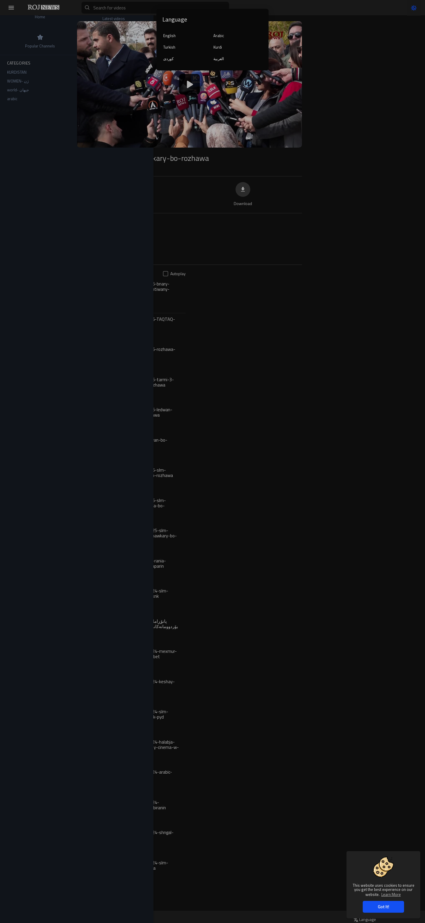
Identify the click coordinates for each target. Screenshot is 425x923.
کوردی (168, 58)
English (169, 35)
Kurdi (217, 47)
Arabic (218, 35)
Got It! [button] (383, 907)
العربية (218, 58)
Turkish (169, 47)
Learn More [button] (391, 894)
